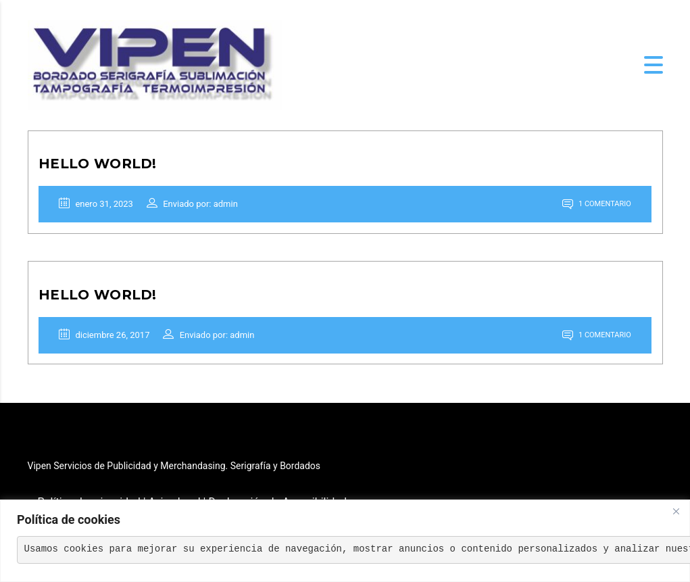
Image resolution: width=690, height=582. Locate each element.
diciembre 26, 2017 (107, 343)
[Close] (676, 511)
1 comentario (594, 207)
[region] (345, 541)
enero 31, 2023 (99, 206)
